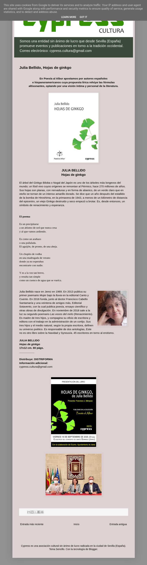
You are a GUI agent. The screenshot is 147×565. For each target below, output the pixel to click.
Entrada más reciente (32, 524)
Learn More (68, 17)
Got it (83, 17)
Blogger (93, 549)
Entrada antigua (118, 524)
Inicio (76, 524)
